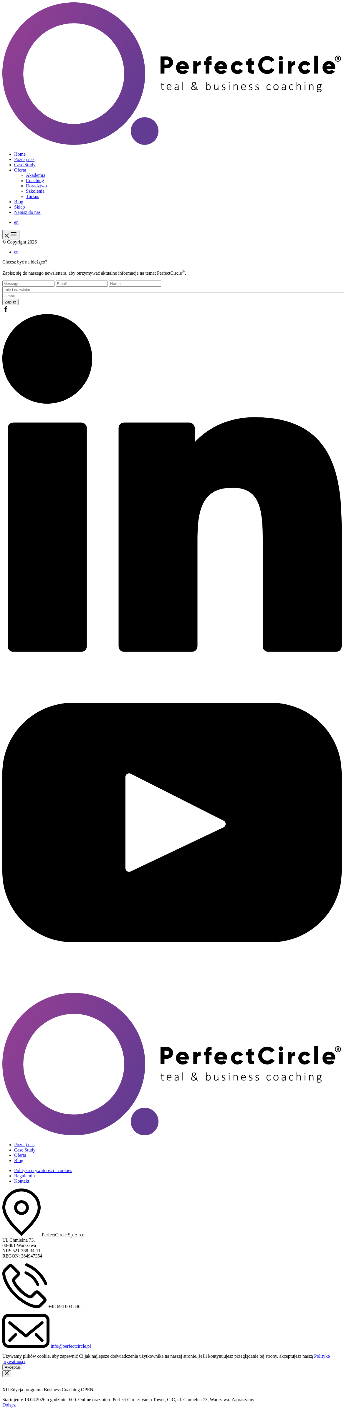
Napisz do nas (27, 212)
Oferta (20, 169)
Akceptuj (12, 1367)
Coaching (35, 180)
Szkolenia (35, 191)
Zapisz (10, 302)
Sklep (19, 206)
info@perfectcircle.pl (71, 1346)
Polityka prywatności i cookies (43, 1170)
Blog (18, 201)
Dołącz (9, 1404)
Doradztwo (36, 185)
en (16, 222)
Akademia (35, 175)
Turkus (32, 196)
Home (20, 154)
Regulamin (24, 1175)
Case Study (24, 164)
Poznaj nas (24, 159)
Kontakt (21, 1181)
